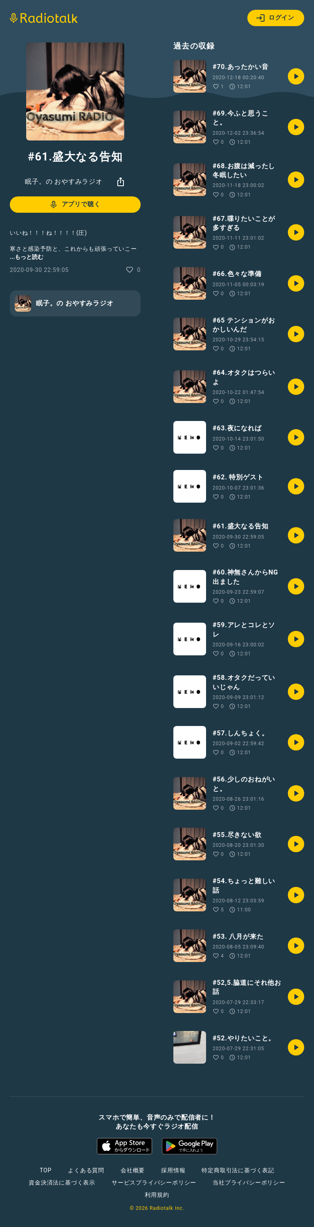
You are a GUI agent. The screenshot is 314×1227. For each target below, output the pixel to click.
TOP (46, 1170)
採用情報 (173, 1170)
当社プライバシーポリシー (249, 1182)
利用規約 (157, 1194)
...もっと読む (26, 257)
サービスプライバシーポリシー (154, 1182)
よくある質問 (86, 1170)
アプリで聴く (75, 204)
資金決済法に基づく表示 (62, 1182)
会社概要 (133, 1170)
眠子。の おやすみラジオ (64, 181)
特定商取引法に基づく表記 (238, 1170)
